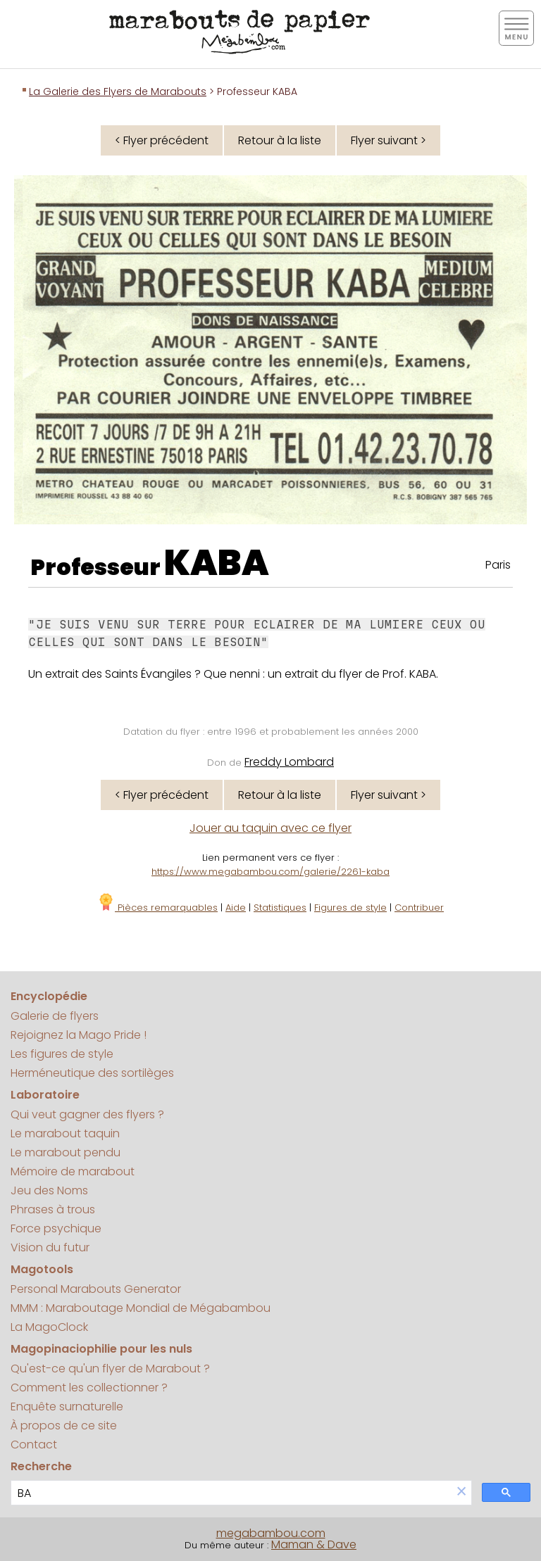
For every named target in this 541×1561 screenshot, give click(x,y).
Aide (235, 907)
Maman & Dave (313, 1544)
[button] (461, 1492)
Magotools (42, 1269)
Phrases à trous (53, 1209)
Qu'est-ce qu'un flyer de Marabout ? (110, 1368)
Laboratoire (45, 1095)
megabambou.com (270, 1533)
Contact (34, 1444)
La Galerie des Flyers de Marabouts (117, 91)
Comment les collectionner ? (89, 1387)
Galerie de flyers (55, 1016)
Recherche (41, 1466)
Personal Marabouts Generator (96, 1289)
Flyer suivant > (388, 140)
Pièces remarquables (157, 907)
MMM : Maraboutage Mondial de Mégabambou (140, 1308)
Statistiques (280, 907)
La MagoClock (49, 1327)
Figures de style (350, 907)
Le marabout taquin (65, 1133)
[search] (231, 1493)
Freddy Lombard (289, 762)
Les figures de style (62, 1054)
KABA (216, 563)
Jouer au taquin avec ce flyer (270, 828)
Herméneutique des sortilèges (92, 1073)
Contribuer (419, 907)
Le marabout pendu (65, 1152)
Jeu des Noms (49, 1190)
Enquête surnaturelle (67, 1406)
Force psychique (56, 1228)
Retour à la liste (279, 140)
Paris (498, 565)
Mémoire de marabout (73, 1171)
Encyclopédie (49, 996)
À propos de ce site (64, 1425)
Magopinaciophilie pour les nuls (101, 1349)
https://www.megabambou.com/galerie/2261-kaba (270, 871)
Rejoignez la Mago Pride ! (79, 1035)
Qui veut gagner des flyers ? (87, 1114)
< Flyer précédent (162, 140)
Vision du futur (50, 1247)
